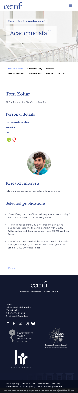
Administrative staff (56, 73)
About (55, 291)
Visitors (50, 69)
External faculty (34, 69)
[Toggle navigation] (70, 5)
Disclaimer (43, 383)
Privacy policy (12, 383)
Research (25, 291)
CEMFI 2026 (64, 389)
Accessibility (12, 386)
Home (11, 21)
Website (10, 127)
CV (7, 132)
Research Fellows (16, 73)
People (21, 21)
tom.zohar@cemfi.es (17, 122)
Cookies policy (27, 386)
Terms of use (28, 383)
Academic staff (15, 69)
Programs (36, 291)
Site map (56, 383)
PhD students (35, 73)
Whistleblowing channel (50, 386)
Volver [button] (11, 268)
